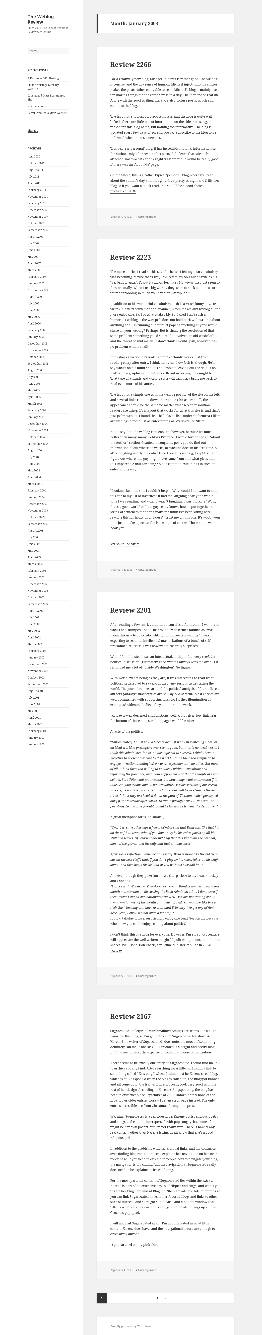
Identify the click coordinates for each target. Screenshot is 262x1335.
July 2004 (33, 457)
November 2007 (38, 216)
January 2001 (36, 737)
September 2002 (38, 604)
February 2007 (37, 277)
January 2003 (36, 577)
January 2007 (36, 283)
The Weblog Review (41, 19)
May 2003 (34, 550)
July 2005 (33, 377)
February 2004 (37, 490)
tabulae (116, 950)
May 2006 (34, 317)
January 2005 (36, 417)
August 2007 (35, 236)
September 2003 (38, 524)
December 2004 (37, 424)
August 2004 (35, 450)
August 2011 (35, 170)
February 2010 (37, 203)
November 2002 (38, 591)
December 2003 (37, 504)
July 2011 (33, 176)
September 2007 (38, 230)
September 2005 (38, 363)
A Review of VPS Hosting (43, 78)
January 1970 (36, 744)
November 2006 (38, 290)
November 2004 (38, 430)
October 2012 (36, 163)
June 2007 (34, 250)
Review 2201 (130, 610)
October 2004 (36, 437)
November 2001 (38, 671)
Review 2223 (130, 257)
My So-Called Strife (125, 544)
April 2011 (34, 183)
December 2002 (37, 584)
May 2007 (34, 257)
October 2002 (36, 597)
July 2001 (33, 697)
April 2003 (34, 557)
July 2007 (33, 243)
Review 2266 (130, 64)
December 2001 (37, 664)
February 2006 (37, 330)
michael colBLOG (123, 191)
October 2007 (36, 223)
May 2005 (34, 390)
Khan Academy (37, 106)
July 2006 (33, 303)
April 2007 (34, 263)
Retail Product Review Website (47, 113)
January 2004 (36, 497)
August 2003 (35, 530)
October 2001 (36, 677)
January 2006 (36, 337)
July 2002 (33, 617)
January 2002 (36, 657)
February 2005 (37, 410)
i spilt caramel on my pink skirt (134, 1244)
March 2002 (35, 644)
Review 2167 (130, 1016)
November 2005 (38, 350)
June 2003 (34, 544)
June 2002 (34, 624)
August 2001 (35, 691)
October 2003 (36, 517)
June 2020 (34, 156)
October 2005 (36, 357)
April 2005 (34, 397)
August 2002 (35, 611)
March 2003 (35, 564)
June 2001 (34, 704)
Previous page (102, 1298)
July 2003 (33, 537)
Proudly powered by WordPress (130, 1326)
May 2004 (34, 470)
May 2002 (34, 631)
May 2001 (34, 711)
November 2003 (38, 510)
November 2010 (38, 196)
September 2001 (38, 684)
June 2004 (34, 464)
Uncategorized (147, 217)
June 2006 (34, 310)
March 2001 (35, 724)
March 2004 (35, 484)
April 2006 (34, 323)
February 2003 (37, 570)
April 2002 (34, 637)
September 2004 (38, 444)
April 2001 (34, 717)
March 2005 (35, 403)
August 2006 (35, 297)
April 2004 (34, 477)
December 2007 (37, 210)
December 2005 (37, 343)
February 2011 (37, 190)
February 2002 (37, 651)
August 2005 (35, 370)
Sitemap (33, 130)
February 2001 (37, 731)
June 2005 (34, 383)
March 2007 (35, 270)
